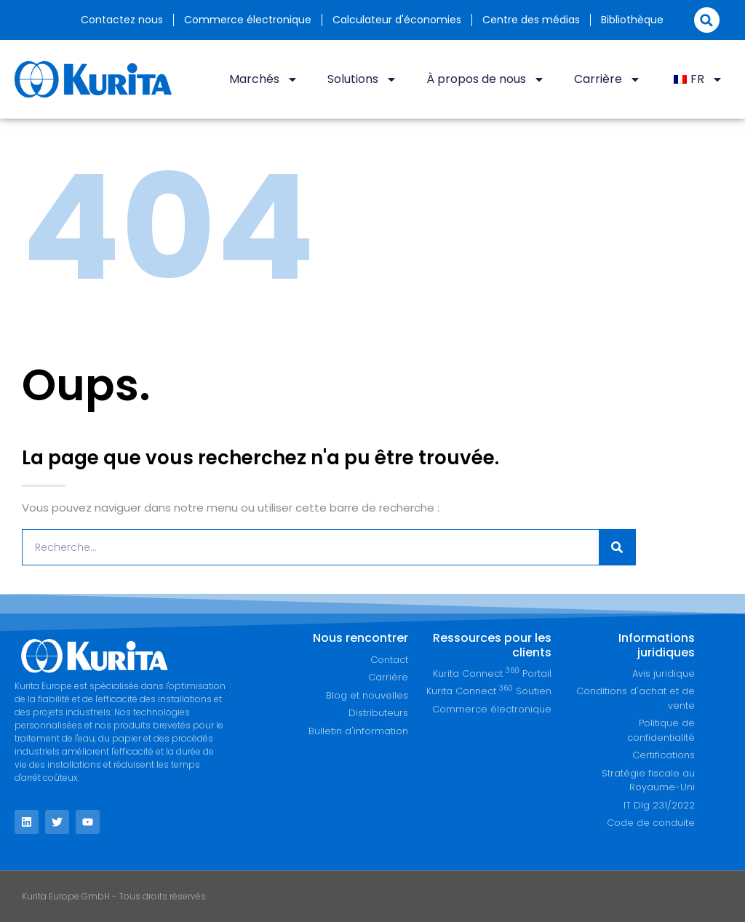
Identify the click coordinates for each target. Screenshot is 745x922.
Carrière (607, 79)
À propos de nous (485, 79)
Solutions (362, 79)
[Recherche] (617, 547)
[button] (707, 20)
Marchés (263, 79)
